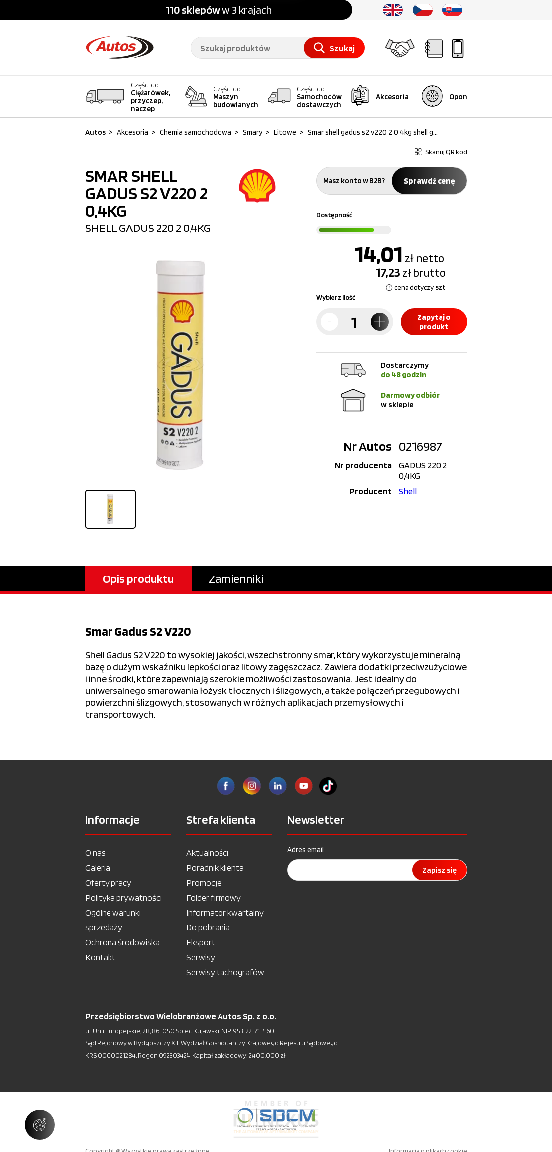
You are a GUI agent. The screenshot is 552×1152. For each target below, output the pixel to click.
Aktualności (207, 852)
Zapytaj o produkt (434, 321)
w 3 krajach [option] (219, 9)
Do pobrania (208, 927)
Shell (408, 491)
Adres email (305, 849)
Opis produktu (138, 579)
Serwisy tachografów (225, 972)
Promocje (203, 882)
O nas (95, 852)
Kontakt (100, 957)
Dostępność (334, 215)
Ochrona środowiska (122, 942)
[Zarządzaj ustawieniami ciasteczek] (40, 1125)
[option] (276, 1119)
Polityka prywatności (123, 897)
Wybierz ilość (335, 297)
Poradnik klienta (215, 867)
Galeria (97, 867)
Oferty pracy (108, 882)
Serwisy (200, 957)
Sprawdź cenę (429, 181)
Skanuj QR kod (441, 152)
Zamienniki (236, 579)
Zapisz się (439, 870)
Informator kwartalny (225, 912)
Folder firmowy (213, 897)
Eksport (200, 942)
